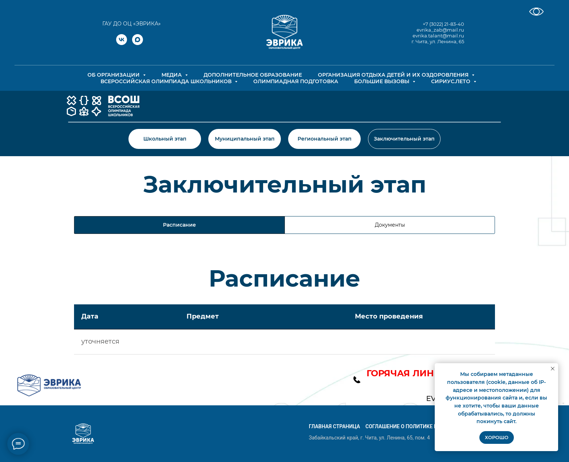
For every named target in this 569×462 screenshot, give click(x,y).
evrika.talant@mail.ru (438, 35)
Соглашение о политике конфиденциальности (431, 426)
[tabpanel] (284, 280)
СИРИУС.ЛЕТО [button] (451, 81)
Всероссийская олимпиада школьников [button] (167, 81)
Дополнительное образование (253, 75)
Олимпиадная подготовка (295, 81)
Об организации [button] (114, 75)
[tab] (390, 225)
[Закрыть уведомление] (552, 368)
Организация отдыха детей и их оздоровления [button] (394, 75)
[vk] (121, 43)
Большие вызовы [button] (382, 81)
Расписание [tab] (179, 225)
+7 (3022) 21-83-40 (443, 24)
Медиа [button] (172, 75)
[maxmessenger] (137, 43)
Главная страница (334, 426)
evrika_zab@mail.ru (440, 30)
